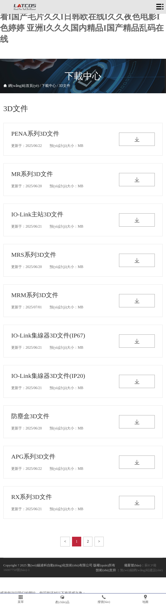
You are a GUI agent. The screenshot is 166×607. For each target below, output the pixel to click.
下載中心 (49, 86)
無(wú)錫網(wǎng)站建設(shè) (141, 570)
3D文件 (64, 86)
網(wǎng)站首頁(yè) (23, 86)
